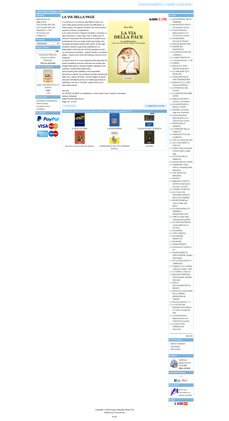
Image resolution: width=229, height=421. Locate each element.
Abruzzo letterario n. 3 (182, 302)
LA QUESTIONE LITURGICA (149, 129)
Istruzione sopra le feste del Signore (79, 146)
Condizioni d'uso (43, 106)
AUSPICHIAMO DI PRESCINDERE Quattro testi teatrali (182, 255)
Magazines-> (41, 30)
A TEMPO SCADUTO (181, 189)
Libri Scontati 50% (43, 27)
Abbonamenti (41, 19)
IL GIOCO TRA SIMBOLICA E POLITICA (179, 326)
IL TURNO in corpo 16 (182, 272)
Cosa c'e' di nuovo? (44, 67)
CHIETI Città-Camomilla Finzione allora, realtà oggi (182, 151)
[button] (150, 4)
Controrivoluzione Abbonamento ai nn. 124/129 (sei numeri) (181, 318)
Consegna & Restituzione (46, 101)
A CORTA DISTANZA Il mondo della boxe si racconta (182, 225)
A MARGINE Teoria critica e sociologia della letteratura (182, 167)
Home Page (42, 11)
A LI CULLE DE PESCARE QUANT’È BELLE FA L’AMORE (181, 195)
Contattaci (40, 109)
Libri (61, 11)
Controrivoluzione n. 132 (182, 60)
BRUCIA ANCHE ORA (182, 44)
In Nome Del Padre (80, 129)
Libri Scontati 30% (43, 25)
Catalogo (53, 11)
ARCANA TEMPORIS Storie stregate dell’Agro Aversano (182, 277)
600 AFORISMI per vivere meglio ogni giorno (180, 203)
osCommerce (119, 413)
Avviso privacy (42, 103)
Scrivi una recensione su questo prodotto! (185, 392)
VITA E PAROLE (179, 233)
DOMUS (176, 63)
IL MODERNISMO (114, 129)
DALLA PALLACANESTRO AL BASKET (182, 285)
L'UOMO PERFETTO (181, 58)
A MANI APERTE (180, 244)
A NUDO (176, 178)
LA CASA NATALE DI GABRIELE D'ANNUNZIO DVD (181, 211)
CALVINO (149, 146)
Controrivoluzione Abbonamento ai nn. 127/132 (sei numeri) (181, 33)
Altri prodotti (175, 349)
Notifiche (173, 356)
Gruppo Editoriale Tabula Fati (122, 410)
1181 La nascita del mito (182, 140)
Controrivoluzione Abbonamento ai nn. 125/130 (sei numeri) (181, 118)
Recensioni (174, 385)
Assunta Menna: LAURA (182, 162)
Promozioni (41, 33)
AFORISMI (177, 242)
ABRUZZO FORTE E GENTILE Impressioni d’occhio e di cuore (181, 184)
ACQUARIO (177, 231)
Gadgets (39, 36)
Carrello (172, 15)
